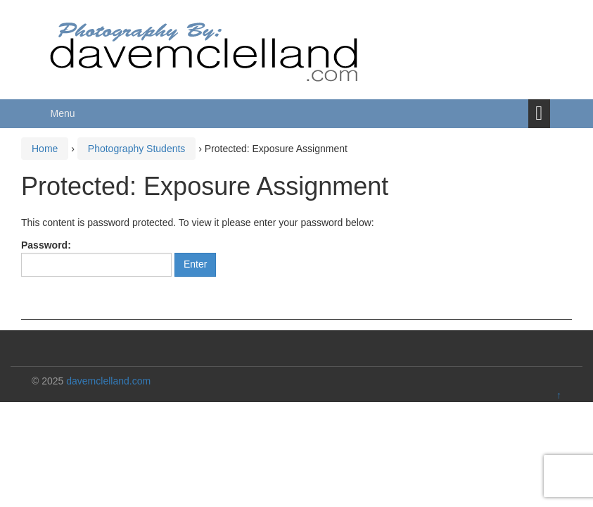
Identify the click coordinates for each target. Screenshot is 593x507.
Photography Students (137, 148)
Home (45, 148)
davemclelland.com (108, 381)
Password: (96, 258)
